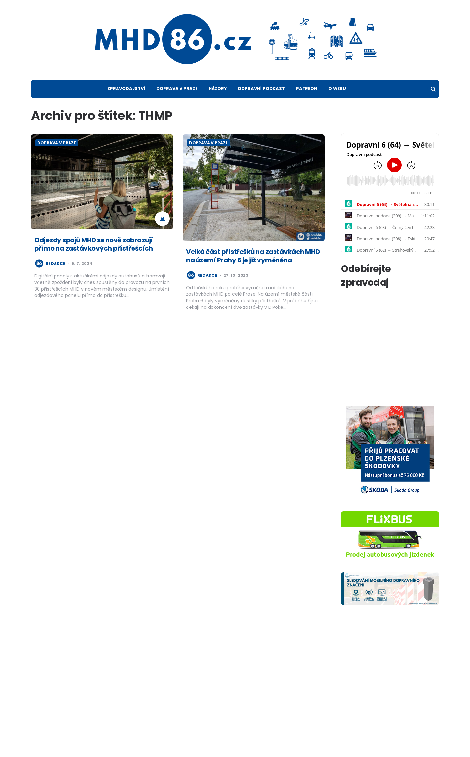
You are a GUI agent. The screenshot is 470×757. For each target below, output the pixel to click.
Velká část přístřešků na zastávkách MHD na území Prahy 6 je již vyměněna (253, 256)
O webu (337, 89)
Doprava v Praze (176, 89)
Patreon (306, 89)
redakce (55, 263)
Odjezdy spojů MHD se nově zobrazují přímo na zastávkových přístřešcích (93, 244)
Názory (218, 89)
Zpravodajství (126, 89)
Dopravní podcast (261, 89)
